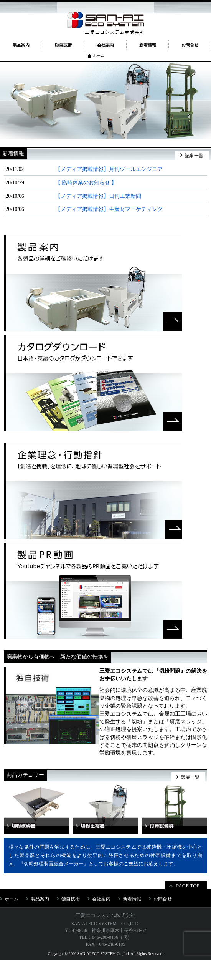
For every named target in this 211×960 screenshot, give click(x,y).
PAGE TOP (187, 886)
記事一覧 (194, 155)
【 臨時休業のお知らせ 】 (86, 183)
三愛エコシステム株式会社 (105, 915)
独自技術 (63, 45)
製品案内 (21, 45)
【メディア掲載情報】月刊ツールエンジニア (109, 169)
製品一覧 (190, 777)
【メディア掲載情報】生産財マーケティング (109, 209)
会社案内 (105, 45)
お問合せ (189, 45)
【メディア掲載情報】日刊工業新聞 (98, 196)
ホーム (98, 55)
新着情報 (147, 45)
